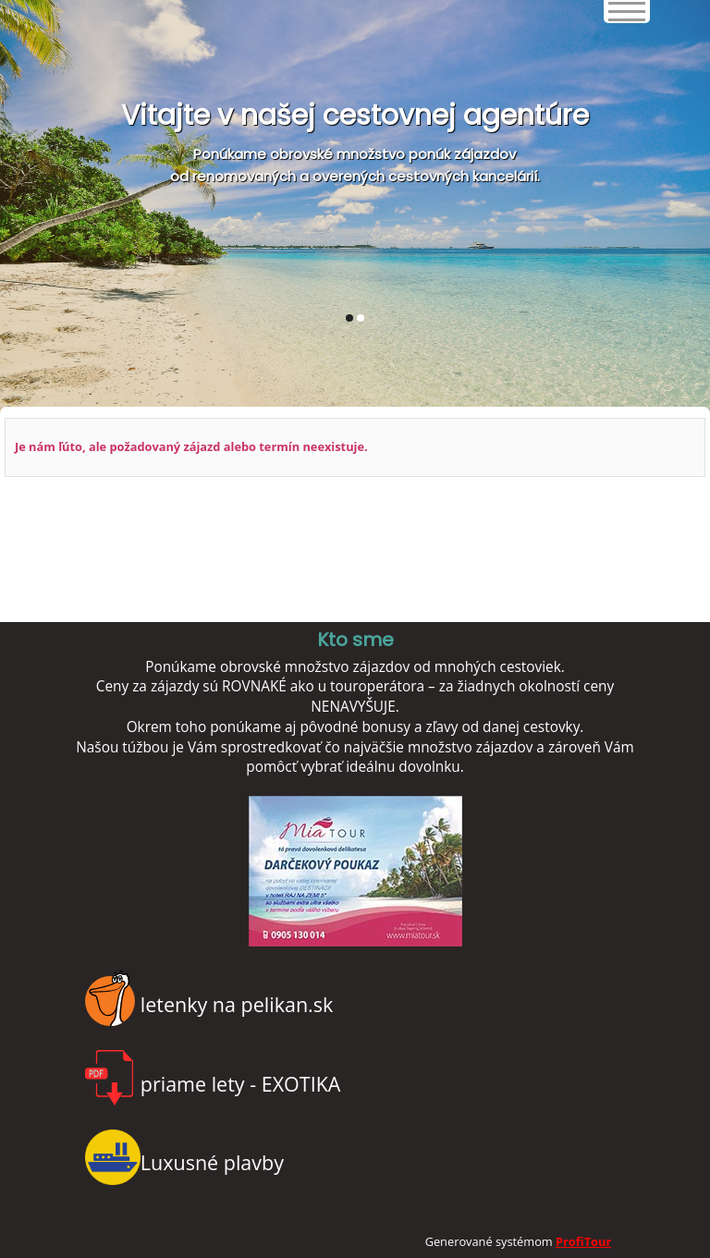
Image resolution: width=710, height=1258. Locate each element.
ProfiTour (583, 1241)
